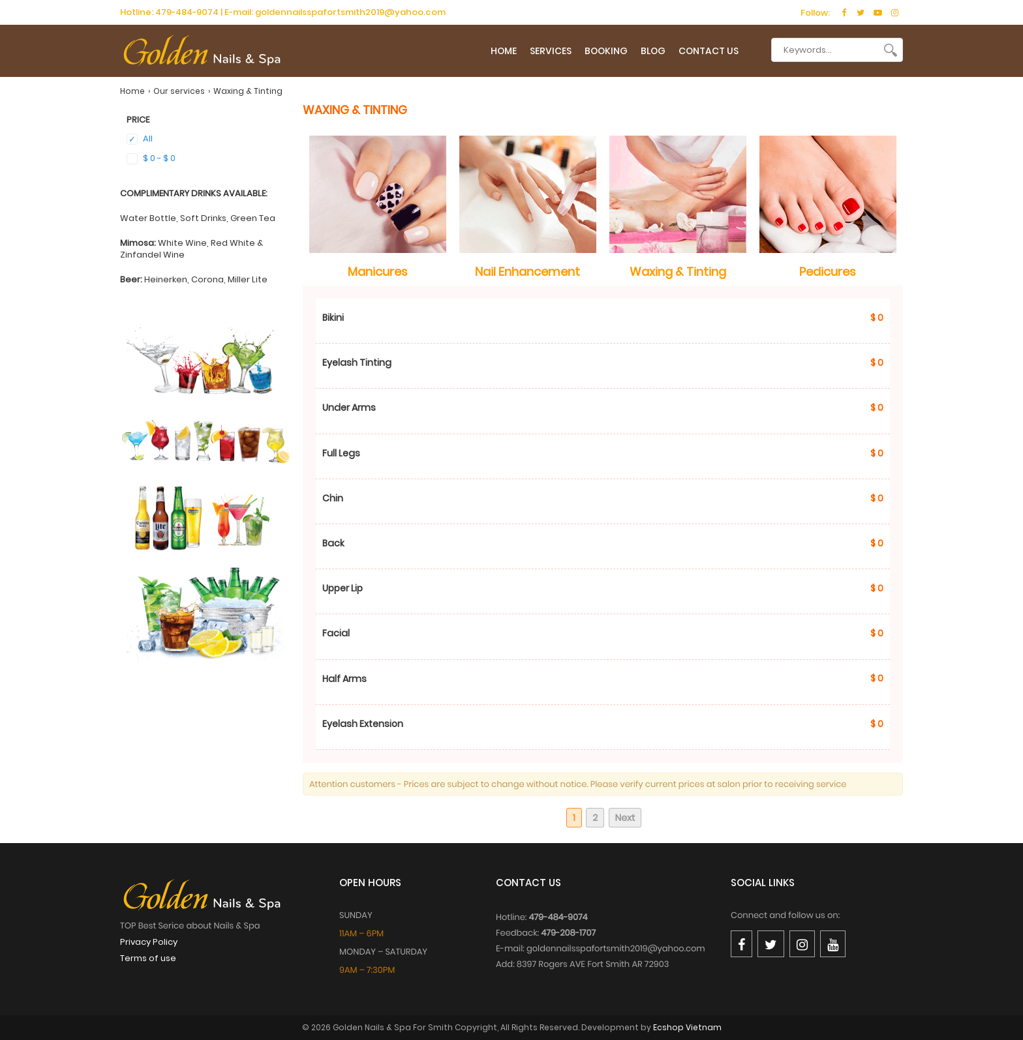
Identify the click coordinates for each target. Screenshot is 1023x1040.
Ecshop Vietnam (687, 1027)
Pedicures (827, 271)
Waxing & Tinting (678, 271)
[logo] (201, 54)
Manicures (378, 271)
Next (625, 817)
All (140, 138)
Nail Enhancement (527, 271)
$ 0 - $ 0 (151, 158)
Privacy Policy (148, 942)
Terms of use (148, 958)
